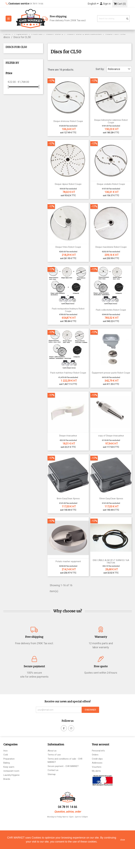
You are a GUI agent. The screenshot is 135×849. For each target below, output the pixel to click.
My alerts (96, 771)
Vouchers (96, 767)
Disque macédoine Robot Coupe (111, 247)
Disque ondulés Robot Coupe (111, 184)
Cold (5, 754)
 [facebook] (71, 728)
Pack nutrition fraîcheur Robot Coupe (68, 373)
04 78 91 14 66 (67, 807)
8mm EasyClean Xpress (68, 498)
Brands (6, 779)
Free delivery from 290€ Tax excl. (72, 18)
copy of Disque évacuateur (111, 435)
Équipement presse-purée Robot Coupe (111, 373)
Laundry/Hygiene (11, 775)
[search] (127, 19)
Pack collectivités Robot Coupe (111, 310)
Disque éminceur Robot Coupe (68, 121)
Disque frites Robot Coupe (68, 247)
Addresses (97, 762)
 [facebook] (64, 728)
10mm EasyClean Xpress (111, 498)
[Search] (113, 18)
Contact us (53, 770)
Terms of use (54, 754)
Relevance (119, 69)
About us (52, 750)
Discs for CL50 (16, 47)
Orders (95, 754)
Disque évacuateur (68, 435)
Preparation (9, 758)
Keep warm (8, 767)
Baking (6, 762)
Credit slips (97, 758)
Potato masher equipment (68, 561)
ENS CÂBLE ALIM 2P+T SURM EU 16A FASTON (111, 561)
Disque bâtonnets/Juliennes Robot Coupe (111, 121)
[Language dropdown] (93, 3)
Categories (10, 744)
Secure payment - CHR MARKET (63, 766)
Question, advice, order (67, 811)
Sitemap (52, 774)
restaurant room (11, 771)
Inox (5, 750)
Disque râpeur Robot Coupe (68, 184)
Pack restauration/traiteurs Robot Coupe (68, 310)
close (122, 840)
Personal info (98, 750)
